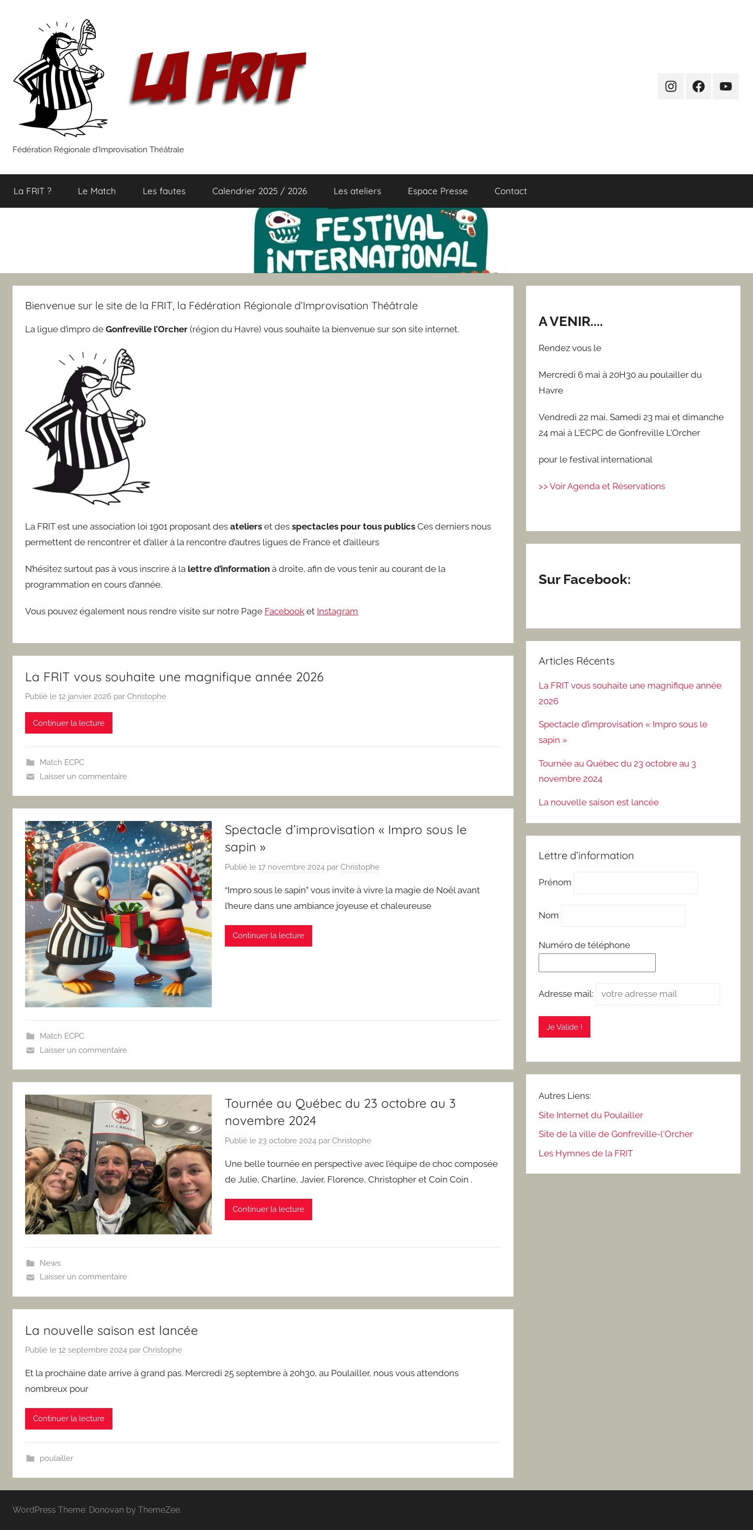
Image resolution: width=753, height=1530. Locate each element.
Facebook (284, 611)
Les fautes (164, 190)
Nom (549, 915)
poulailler (56, 1458)
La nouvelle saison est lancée (111, 1330)
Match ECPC (62, 762)
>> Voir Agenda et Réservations (602, 486)
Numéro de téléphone (584, 945)
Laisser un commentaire (83, 776)
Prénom (555, 882)
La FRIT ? (32, 190)
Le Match (97, 190)
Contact (511, 190)
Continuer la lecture (69, 723)
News (50, 1263)
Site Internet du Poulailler (591, 1115)
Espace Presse (438, 190)
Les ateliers (357, 190)
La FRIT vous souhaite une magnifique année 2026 (174, 676)
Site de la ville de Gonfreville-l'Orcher (616, 1134)
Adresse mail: (567, 993)
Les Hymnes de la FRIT (586, 1153)
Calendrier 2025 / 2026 (259, 190)
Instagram (337, 611)
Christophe (146, 696)
